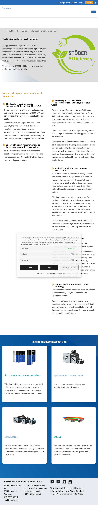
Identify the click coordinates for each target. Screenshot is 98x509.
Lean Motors (12, 437)
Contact (89, 2)
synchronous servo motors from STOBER (75, 220)
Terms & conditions (59, 488)
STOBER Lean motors (12, 132)
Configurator (64, 2)
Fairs (81, 2)
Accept (29, 267)
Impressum (61, 273)
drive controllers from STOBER (19, 150)
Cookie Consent (58, 494)
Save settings (69, 267)
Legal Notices (76, 488)
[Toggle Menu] (93, 11)
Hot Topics (22, 31)
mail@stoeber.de (11, 500)
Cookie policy (39, 273)
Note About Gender (74, 491)
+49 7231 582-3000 (32, 494)
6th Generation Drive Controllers (23, 375)
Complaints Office (75, 494)
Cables (57, 437)
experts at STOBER (13, 66)
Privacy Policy (51, 273)
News (74, 2)
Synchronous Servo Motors (68, 375)
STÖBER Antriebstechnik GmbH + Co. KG (23, 481)
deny (49, 267)
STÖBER (10, 31)
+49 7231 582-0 (11, 497)
